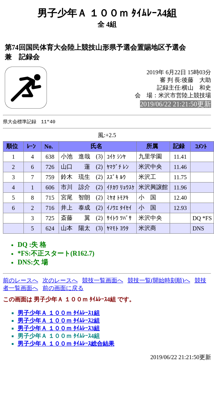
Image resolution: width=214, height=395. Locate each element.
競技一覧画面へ (102, 281)
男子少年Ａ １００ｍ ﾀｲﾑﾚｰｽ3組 (59, 329)
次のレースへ (60, 281)
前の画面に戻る (63, 288)
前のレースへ (20, 281)
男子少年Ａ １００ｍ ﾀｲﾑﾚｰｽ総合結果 (66, 344)
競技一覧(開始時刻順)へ (159, 281)
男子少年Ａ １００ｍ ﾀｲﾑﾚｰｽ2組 (59, 321)
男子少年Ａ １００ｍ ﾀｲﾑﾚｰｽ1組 (59, 313)
